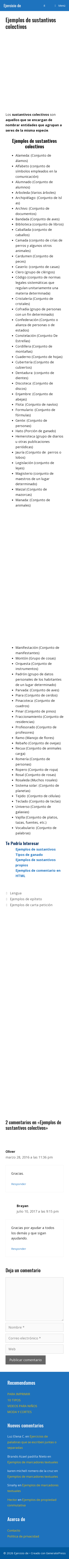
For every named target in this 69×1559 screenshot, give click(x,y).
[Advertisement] (34, 69)
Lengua (16, 893)
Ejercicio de (12, 5)
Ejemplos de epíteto (26, 899)
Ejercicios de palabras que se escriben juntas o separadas (31, 1442)
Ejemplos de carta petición (31, 905)
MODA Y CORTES (19, 1412)
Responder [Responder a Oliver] (18, 1184)
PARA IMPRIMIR (18, 1394)
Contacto (13, 1530)
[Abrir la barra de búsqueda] (44, 5)
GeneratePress (56, 1553)
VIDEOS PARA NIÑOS (22, 1406)
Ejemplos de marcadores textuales (32, 1462)
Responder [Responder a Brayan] (18, 1249)
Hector (12, 1500)
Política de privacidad (23, 1536)
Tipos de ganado (29, 854)
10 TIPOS (14, 1400)
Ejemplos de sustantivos (35, 849)
